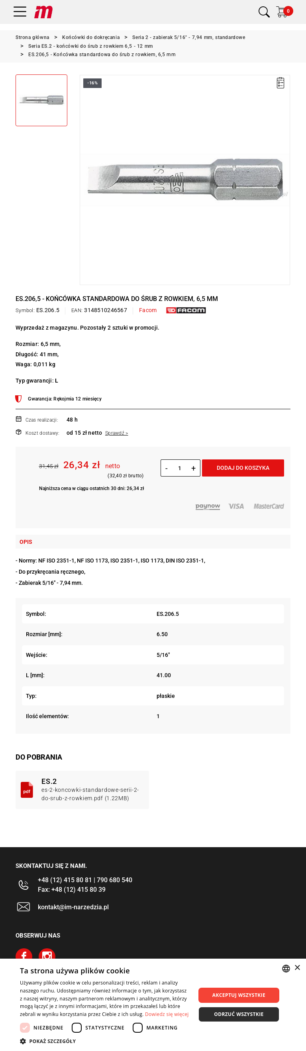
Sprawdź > (116, 433)
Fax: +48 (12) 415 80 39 (72, 889)
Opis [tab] (26, 542)
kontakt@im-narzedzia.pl (73, 907)
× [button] (297, 968)
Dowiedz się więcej (167, 1014)
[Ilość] (179, 468)
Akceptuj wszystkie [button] (238, 995)
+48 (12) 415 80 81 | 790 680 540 (85, 880)
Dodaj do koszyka (243, 468)
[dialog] (153, 1005)
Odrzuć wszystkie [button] (238, 1014)
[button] (105, 1041)
